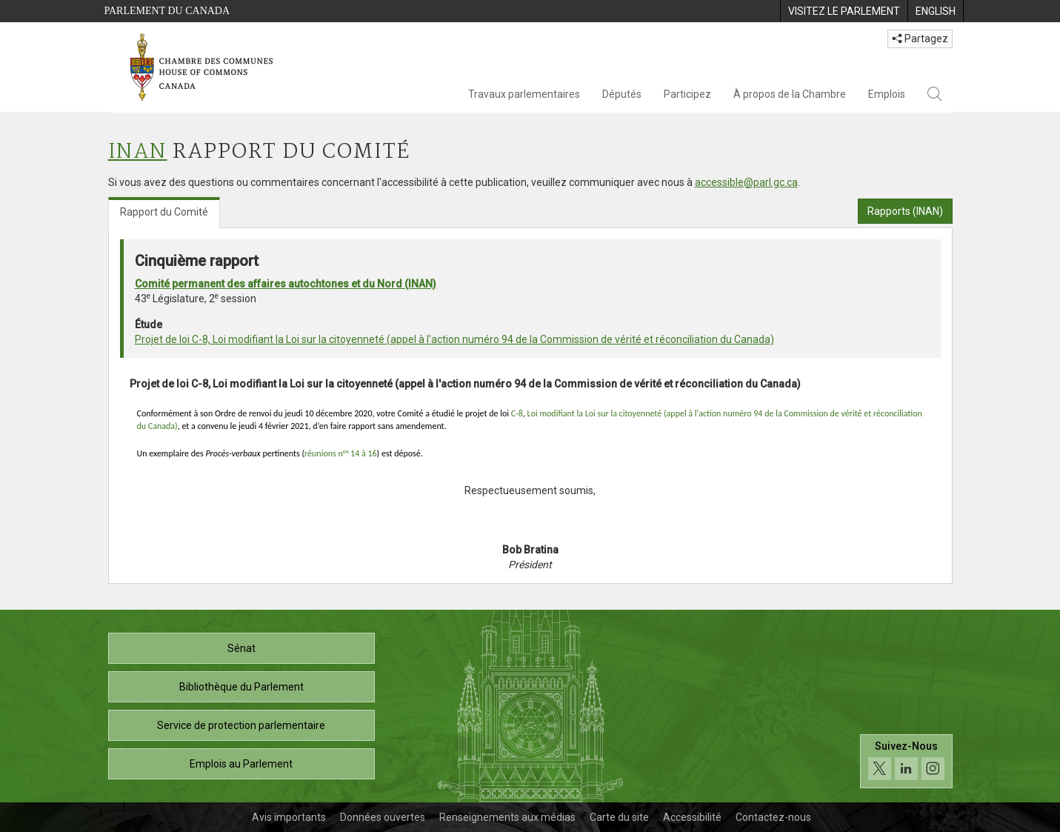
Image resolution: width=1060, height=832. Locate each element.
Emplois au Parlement (241, 764)
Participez (687, 94)
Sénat (241, 648)
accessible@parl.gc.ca (746, 182)
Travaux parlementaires (524, 94)
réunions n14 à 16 (340, 453)
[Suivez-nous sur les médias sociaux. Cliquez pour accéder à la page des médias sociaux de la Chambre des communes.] (906, 761)
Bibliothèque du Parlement (241, 687)
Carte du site (619, 817)
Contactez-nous (773, 817)
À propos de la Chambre (789, 94)
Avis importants (289, 817)
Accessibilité (692, 817)
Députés (621, 94)
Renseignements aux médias (507, 817)
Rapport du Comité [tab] (164, 212)
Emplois (886, 94)
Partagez (920, 38)
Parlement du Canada (167, 10)
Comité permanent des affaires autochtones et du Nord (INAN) (285, 284)
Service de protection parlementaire (241, 725)
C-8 (517, 413)
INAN (137, 152)
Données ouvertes (382, 817)
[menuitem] (843, 11)
